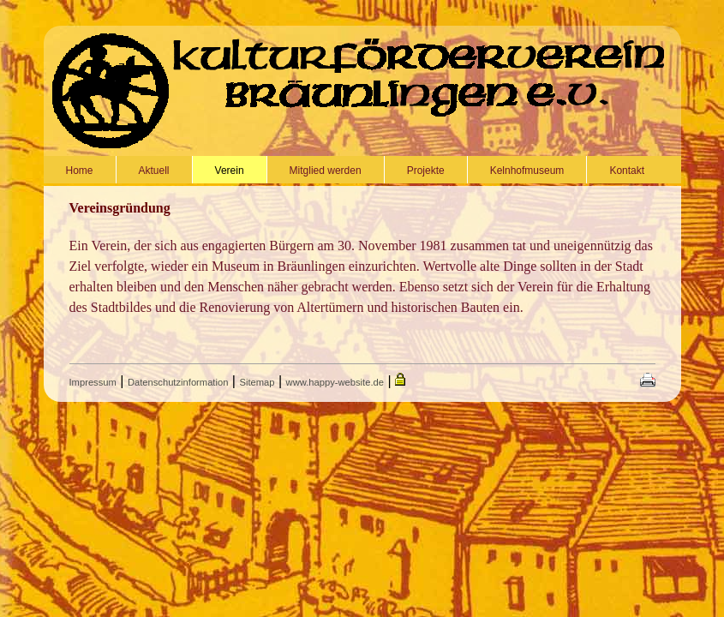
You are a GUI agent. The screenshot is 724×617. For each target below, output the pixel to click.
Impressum (93, 382)
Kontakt (626, 171)
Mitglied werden (326, 171)
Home (79, 171)
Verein (229, 171)
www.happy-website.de (335, 382)
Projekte (426, 171)
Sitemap (256, 382)
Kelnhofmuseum (527, 171)
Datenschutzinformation (178, 382)
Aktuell (154, 171)
